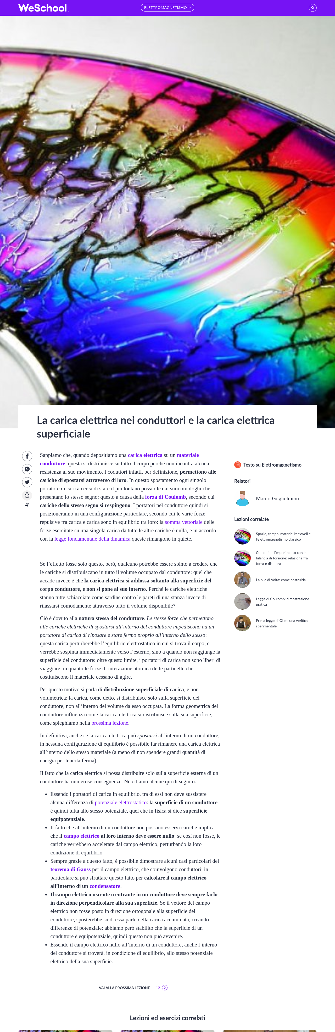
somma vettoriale (184, 522)
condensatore (105, 886)
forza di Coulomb (165, 497)
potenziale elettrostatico (121, 802)
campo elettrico (81, 836)
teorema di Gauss (70, 869)
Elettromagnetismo (282, 465)
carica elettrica (145, 455)
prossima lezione (109, 723)
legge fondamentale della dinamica (92, 539)
